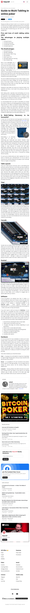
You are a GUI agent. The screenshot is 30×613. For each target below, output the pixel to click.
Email (2, 579)
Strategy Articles (4, 569)
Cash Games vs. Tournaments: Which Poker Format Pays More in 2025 (15, 508)
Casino (2, 557)
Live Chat (3, 581)
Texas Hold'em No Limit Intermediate (8, 8)
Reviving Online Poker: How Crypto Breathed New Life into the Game (14, 434)
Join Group (5, 477)
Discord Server (19, 567)
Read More (21, 389)
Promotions (18, 555)
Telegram (3, 577)
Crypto (2, 555)
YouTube (18, 571)
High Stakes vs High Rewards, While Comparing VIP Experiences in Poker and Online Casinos (14, 516)
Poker (2, 553)
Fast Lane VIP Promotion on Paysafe (10, 427)
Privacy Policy (19, 581)
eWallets (3, 559)
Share (7, 19)
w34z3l (2, 17)
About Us (18, 577)
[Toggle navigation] (27, 2)
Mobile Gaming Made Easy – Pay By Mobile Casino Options (13, 493)
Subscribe (5, 459)
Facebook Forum (19, 569)
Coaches (3, 565)
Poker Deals (18, 553)
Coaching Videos (4, 567)
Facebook (18, 565)
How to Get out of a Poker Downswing (11, 442)
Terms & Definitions (5, 571)
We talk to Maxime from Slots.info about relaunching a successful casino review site (15, 501)
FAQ (17, 579)
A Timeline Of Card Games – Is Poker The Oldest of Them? (14, 486)
